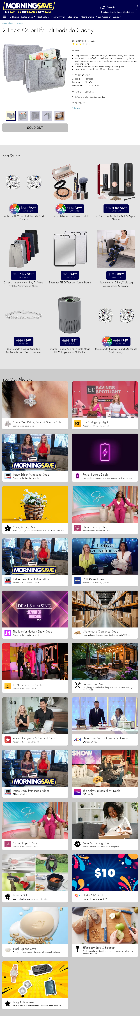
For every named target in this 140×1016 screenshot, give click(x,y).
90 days (76, 107)
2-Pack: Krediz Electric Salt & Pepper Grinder (116, 217)
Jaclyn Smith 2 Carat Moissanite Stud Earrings (24, 217)
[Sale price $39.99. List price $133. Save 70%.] (71, 208)
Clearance (73, 17)
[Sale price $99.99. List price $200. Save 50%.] (70, 341)
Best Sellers (43, 17)
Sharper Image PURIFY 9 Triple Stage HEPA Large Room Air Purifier (70, 350)
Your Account (103, 17)
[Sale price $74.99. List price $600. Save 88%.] (117, 341)
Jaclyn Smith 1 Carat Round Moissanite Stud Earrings (116, 350)
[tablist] (35, 115)
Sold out (35, 127)
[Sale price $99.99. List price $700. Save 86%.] (25, 208)
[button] (4, 17)
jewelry (113, 12)
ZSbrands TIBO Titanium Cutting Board (70, 282)
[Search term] (119, 7)
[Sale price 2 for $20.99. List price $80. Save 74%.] (116, 208)
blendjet (126, 12)
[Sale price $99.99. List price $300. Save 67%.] (116, 275)
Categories (28, 17)
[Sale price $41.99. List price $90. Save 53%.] (70, 275)
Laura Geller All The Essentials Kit (70, 216)
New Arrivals (58, 17)
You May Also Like (17, 379)
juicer (119, 12)
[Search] (103, 7)
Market (20, 23)
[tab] (11, 116)
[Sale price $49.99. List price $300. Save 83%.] (23, 341)
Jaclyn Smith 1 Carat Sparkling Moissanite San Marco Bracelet (23, 350)
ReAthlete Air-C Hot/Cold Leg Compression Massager (116, 284)
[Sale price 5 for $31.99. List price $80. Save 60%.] (23, 275)
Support (117, 17)
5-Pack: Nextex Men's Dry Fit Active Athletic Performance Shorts (23, 284)
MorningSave (7, 23)
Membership (87, 17)
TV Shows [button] (14, 17)
